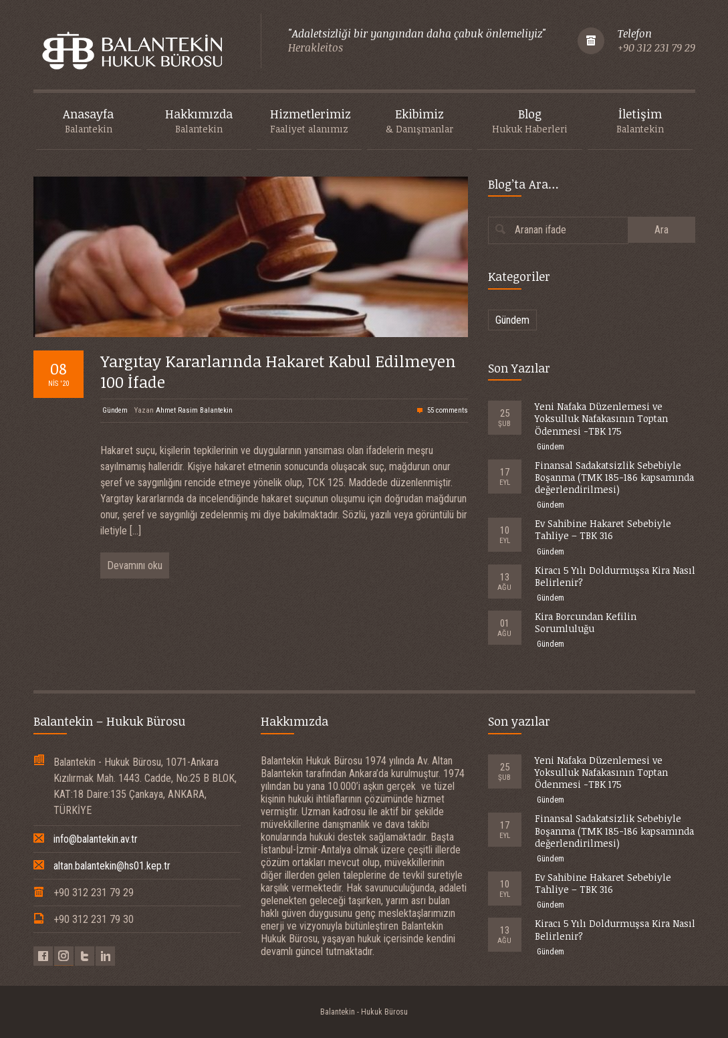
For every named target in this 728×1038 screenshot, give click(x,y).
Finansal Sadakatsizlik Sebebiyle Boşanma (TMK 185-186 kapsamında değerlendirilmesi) (614, 477)
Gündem (115, 410)
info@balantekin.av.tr (95, 839)
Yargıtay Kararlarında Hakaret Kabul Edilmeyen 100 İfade (278, 371)
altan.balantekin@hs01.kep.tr (111, 865)
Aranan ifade (540, 229)
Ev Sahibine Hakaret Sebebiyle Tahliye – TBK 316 (603, 529)
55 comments (447, 410)
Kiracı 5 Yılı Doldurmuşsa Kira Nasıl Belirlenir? (615, 576)
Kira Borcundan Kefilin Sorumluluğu (585, 622)
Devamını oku (134, 565)
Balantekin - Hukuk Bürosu (364, 1012)
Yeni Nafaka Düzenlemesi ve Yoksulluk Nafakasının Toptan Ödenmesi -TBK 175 (601, 418)
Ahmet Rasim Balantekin (194, 410)
